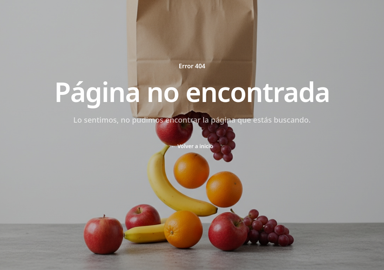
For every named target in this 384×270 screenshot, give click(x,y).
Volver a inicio (192, 146)
